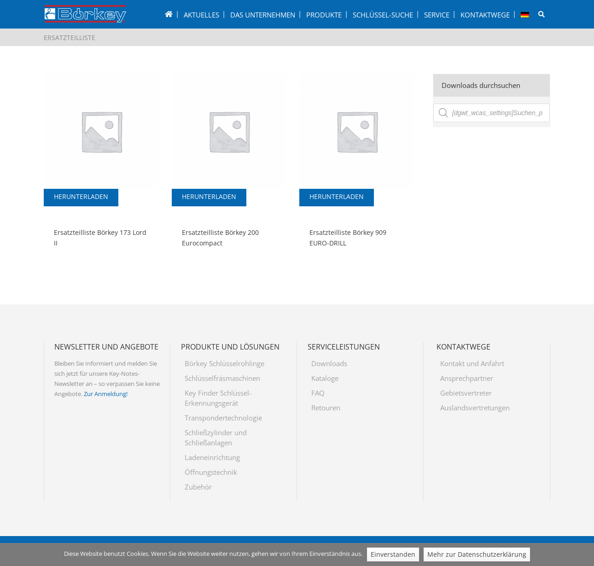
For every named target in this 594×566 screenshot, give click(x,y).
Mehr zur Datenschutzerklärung (476, 554)
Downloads (329, 363)
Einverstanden (393, 554)
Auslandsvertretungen (475, 407)
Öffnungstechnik (211, 472)
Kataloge (324, 378)
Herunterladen (81, 196)
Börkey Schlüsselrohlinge (224, 363)
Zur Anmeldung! (106, 394)
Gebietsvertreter (466, 392)
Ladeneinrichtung (212, 457)
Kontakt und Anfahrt (472, 363)
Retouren (325, 407)
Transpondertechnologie (223, 417)
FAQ (318, 392)
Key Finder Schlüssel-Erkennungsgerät (218, 398)
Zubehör (198, 486)
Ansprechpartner (466, 378)
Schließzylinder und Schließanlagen (216, 437)
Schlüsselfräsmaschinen (222, 378)
